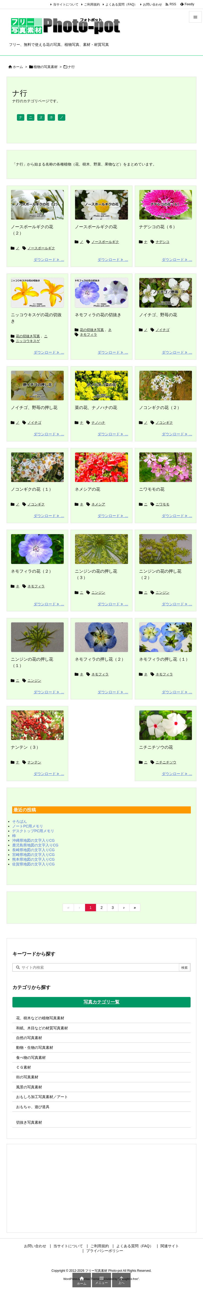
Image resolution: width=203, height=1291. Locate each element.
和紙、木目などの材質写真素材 (42, 1028)
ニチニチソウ (166, 762)
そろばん (19, 821)
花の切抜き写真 (28, 336)
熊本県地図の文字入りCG (33, 859)
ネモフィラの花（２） (32, 571)
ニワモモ (162, 504)
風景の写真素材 (29, 1087)
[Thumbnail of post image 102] (37, 637)
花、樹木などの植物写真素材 (40, 1018)
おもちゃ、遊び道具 (32, 1107)
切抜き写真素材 (29, 1122)
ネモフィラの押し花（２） (100, 659)
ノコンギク (164, 423)
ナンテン (34, 762)
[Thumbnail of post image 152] (165, 725)
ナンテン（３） (25, 747)
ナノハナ (98, 423)
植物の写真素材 (46, 67)
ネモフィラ (88, 335)
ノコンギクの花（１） (32, 489)
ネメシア (98, 504)
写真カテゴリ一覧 (101, 1002)
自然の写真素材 (29, 1038)
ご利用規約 (92, 4)
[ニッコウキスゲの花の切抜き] (37, 293)
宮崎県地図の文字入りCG (33, 854)
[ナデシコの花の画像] (165, 205)
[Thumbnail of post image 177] (37, 725)
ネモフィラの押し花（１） (164, 659)
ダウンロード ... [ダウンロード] (49, 259)
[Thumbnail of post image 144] (101, 637)
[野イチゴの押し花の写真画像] (37, 386)
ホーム (18, 67)
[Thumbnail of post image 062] (165, 549)
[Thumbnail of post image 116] (37, 549)
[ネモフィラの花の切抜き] (101, 293)
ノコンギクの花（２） (160, 407)
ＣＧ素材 (23, 1067)
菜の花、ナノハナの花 (96, 407)
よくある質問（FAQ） (121, 4)
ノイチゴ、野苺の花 (158, 315)
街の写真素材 (27, 1077)
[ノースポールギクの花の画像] (37, 205)
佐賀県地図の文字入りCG (33, 864)
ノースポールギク (41, 248)
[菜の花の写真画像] (101, 386)
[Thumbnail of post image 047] (37, 467)
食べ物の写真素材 (31, 1057)
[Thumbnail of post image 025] (165, 386)
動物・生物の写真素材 (34, 1047)
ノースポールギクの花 (96, 227)
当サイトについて (66, 4)
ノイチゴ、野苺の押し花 (34, 407)
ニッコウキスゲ (28, 341)
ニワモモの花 (151, 489)
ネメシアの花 (87, 489)
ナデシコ (162, 242)
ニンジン (98, 593)
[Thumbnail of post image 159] (165, 467)
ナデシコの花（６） (158, 227)
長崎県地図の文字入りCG (33, 850)
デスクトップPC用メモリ (33, 831)
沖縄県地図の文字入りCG (33, 840)
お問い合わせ (152, 4)
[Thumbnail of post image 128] (101, 549)
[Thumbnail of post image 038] (165, 637)
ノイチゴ (162, 330)
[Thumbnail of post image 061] (101, 467)
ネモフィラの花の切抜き (98, 315)
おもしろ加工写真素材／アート (42, 1097)
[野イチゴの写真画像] (165, 293)
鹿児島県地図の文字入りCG (35, 845)
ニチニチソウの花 (156, 747)
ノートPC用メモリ (27, 826)
